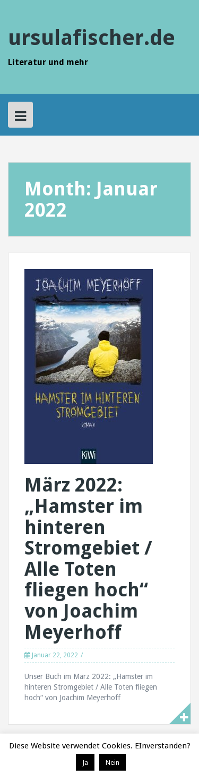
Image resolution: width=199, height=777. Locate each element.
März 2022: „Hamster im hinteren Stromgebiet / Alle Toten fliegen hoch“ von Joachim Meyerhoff (88, 558)
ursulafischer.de (91, 37)
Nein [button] (112, 762)
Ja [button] (85, 762)
